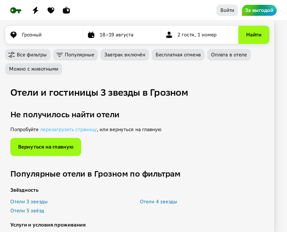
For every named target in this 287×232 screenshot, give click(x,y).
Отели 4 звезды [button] (158, 201)
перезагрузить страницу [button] (68, 129)
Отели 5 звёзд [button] (27, 211)
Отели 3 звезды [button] (29, 201)
